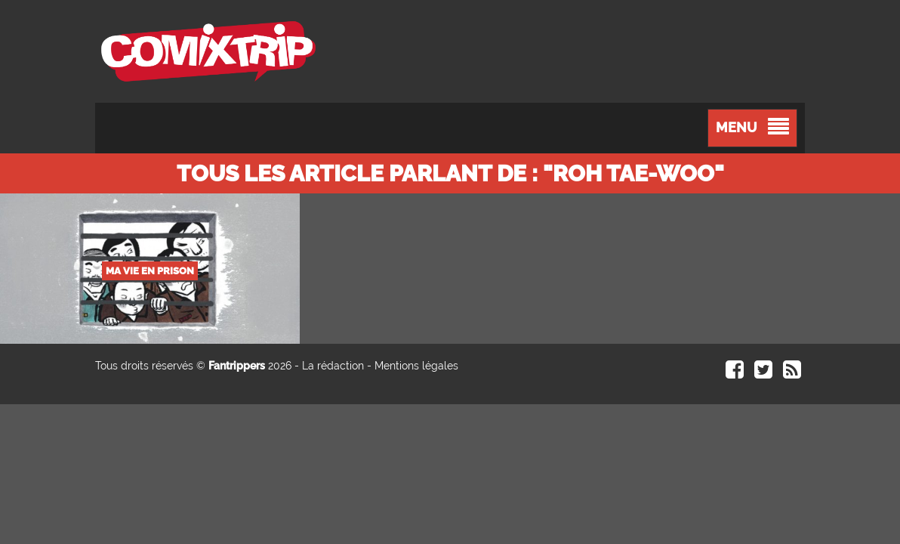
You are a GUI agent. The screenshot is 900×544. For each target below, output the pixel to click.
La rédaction (333, 366)
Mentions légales (416, 366)
